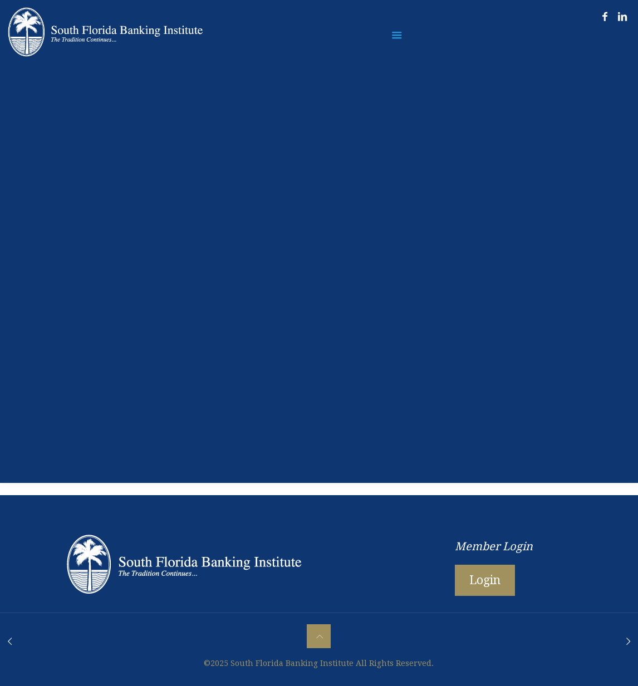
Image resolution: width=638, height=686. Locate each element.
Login (484, 580)
